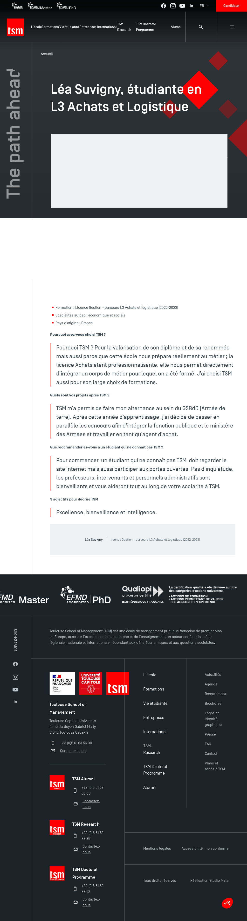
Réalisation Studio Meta (209, 880)
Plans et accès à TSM (215, 766)
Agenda (211, 684)
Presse (210, 734)
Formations (153, 689)
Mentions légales (157, 848)
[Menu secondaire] (231, 27)
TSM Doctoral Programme (155, 770)
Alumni (149, 787)
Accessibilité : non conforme (205, 848)
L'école (149, 675)
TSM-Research (151, 749)
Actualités (213, 674)
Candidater (231, 6)
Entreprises (153, 717)
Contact (211, 753)
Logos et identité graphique (213, 719)
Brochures (213, 703)
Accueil (47, 54)
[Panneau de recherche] (200, 27)
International (155, 731)
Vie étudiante (155, 703)
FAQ (208, 744)
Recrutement (215, 694)
